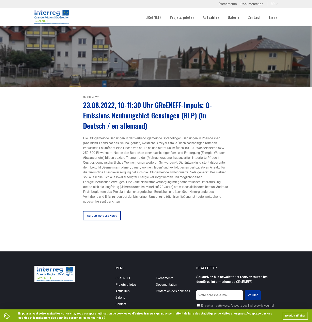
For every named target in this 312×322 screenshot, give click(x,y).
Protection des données (173, 291)
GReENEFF (123, 278)
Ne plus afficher (295, 315)
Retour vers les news (102, 215)
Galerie (233, 17)
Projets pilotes (126, 285)
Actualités (211, 17)
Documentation (251, 4)
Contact (254, 17)
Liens (273, 17)
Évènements (228, 4)
